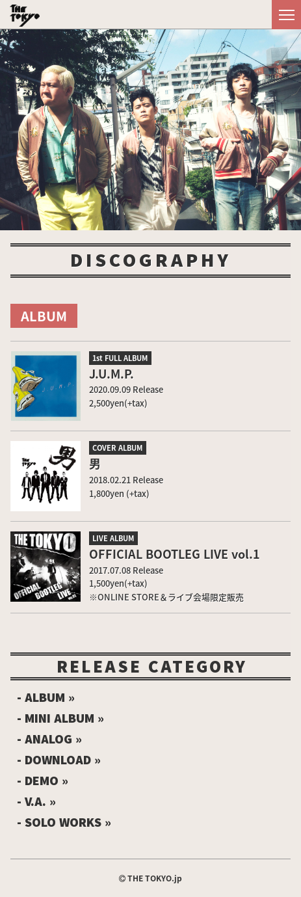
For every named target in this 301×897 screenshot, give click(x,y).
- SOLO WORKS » (64, 822)
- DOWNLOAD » (59, 759)
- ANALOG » (49, 738)
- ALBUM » (46, 697)
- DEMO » (42, 780)
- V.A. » (36, 801)
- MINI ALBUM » (60, 718)
